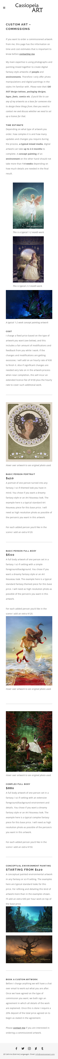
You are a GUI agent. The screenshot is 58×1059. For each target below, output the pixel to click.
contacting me (27, 54)
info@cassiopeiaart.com (45, 1054)
